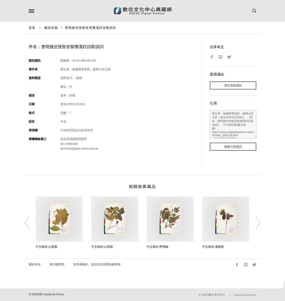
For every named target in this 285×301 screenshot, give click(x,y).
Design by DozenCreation (245, 295)
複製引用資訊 (233, 147)
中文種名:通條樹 (213, 246)
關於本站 (35, 264)
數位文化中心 (216, 294)
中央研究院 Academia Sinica (46, 294)
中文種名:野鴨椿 (157, 246)
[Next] (254, 222)
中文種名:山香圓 (46, 246)
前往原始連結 (233, 85)
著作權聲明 (56, 264)
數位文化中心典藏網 (142, 11)
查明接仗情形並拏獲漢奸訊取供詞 (90, 27)
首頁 (32, 27)
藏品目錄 (51, 27)
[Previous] (30, 222)
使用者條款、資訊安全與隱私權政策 (97, 264)
